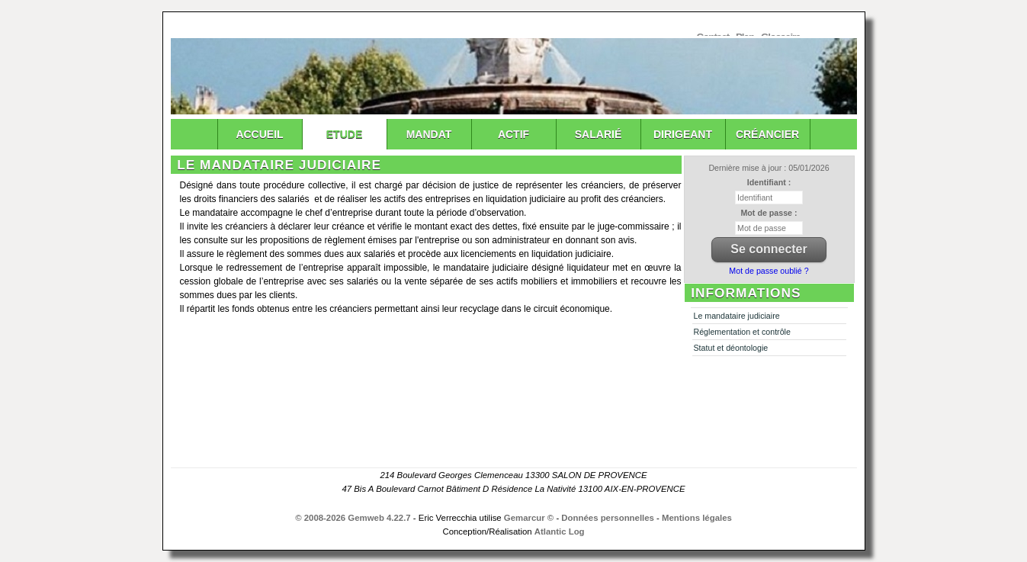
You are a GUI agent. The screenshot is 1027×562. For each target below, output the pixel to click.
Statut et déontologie (731, 347)
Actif (513, 134)
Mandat (429, 134)
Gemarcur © (529, 517)
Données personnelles (607, 517)
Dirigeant (682, 134)
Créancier (767, 134)
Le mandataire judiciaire (737, 315)
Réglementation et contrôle (742, 331)
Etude (344, 134)
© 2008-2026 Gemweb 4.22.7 (353, 517)
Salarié (598, 134)
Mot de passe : (768, 212)
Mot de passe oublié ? (768, 270)
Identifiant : (769, 182)
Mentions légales (697, 517)
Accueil (259, 134)
